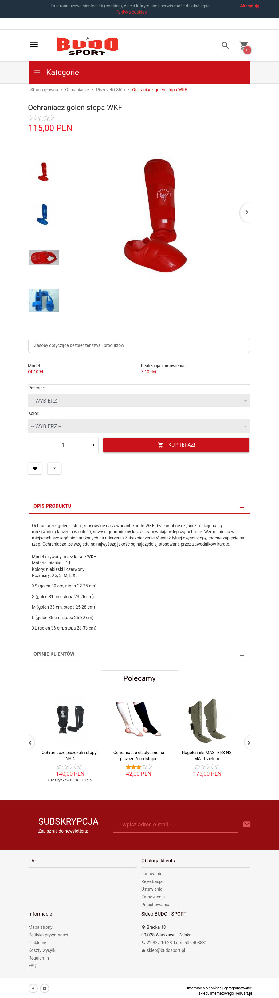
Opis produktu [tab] (52, 506)
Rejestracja (152, 881)
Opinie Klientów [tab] (53, 654)
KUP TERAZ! (176, 445)
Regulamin (39, 958)
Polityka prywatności (48, 934)
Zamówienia (153, 896)
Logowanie (151, 873)
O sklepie (37, 942)
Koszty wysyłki (43, 950)
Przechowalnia (155, 904)
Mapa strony (41, 927)
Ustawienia (152, 889)
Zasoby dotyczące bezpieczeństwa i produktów (79, 345)
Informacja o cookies (204, 988)
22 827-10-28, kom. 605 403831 (174, 942)
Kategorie (56, 72)
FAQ (32, 965)
